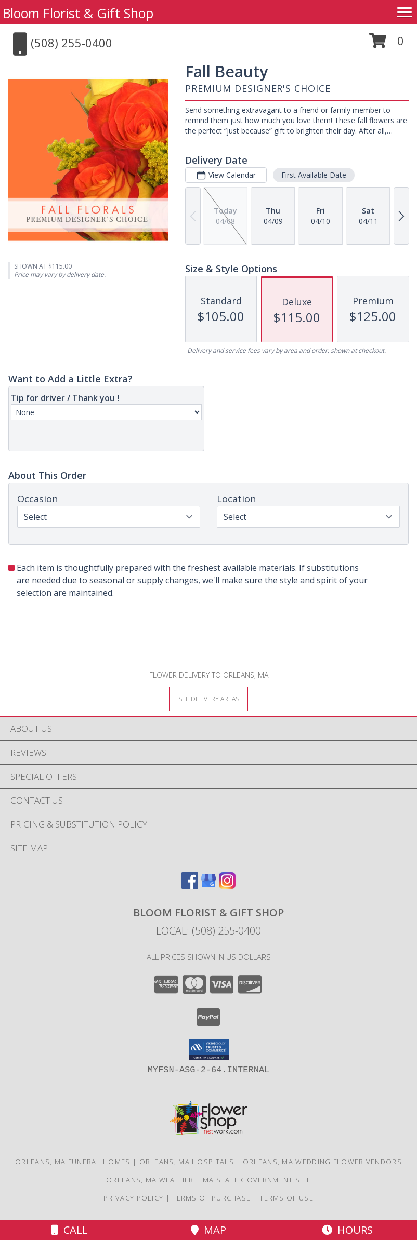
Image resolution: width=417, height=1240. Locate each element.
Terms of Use (286, 1198)
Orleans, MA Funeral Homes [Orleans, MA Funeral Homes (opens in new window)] (73, 1161)
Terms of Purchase (211, 1198)
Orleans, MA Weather (150, 1179)
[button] (386, 44)
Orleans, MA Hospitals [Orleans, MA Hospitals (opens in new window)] (186, 1161)
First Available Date (313, 175)
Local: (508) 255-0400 (208, 931)
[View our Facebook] (189, 885)
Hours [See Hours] (347, 1230)
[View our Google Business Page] (208, 885)
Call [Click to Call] (69, 1230)
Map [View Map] (208, 1230)
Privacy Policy (133, 1198)
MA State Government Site (257, 1179)
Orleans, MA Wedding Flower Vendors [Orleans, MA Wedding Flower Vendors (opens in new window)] (322, 1161)
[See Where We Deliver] (208, 698)
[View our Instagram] (227, 885)
